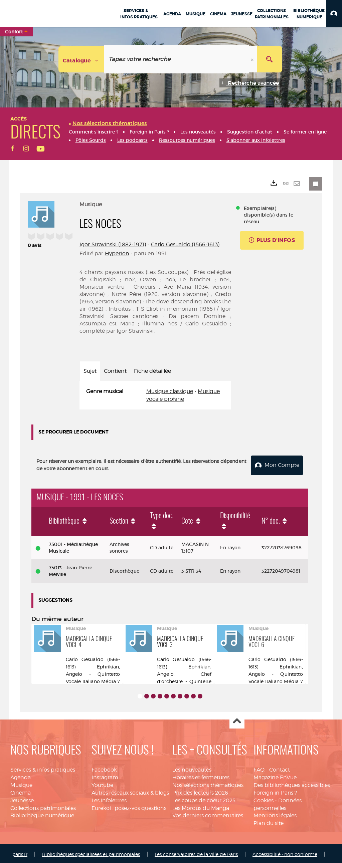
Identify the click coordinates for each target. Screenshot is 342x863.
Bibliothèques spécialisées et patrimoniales (91, 852)
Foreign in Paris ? (275, 791)
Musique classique (169, 391)
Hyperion (117, 253)
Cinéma (20, 791)
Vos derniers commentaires (207, 813)
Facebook (104, 768)
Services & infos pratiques (42, 768)
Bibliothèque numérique (42, 813)
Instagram (105, 775)
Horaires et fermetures (200, 775)
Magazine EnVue (275, 775)
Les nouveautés (191, 768)
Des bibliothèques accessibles (291, 783)
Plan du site (268, 821)
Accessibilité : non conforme (284, 852)
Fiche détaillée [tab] (152, 371)
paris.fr (19, 852)
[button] (334, 13)
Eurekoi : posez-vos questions (129, 806)
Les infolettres (109, 798)
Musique (21, 783)
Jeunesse (22, 798)
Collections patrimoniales (43, 806)
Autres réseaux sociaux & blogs (130, 791)
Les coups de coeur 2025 (203, 798)
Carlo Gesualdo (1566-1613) (185, 244)
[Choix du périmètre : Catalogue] (81, 59)
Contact (279, 768)
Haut (236, 719)
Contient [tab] (115, 371)
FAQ (259, 768)
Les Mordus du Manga (200, 806)
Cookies (263, 798)
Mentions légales (275, 813)
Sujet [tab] (90, 371)
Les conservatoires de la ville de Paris (196, 852)
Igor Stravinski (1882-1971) (112, 244)
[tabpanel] (155, 395)
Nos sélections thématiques (207, 783)
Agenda (20, 775)
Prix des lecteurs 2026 (200, 791)
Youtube (102, 783)
